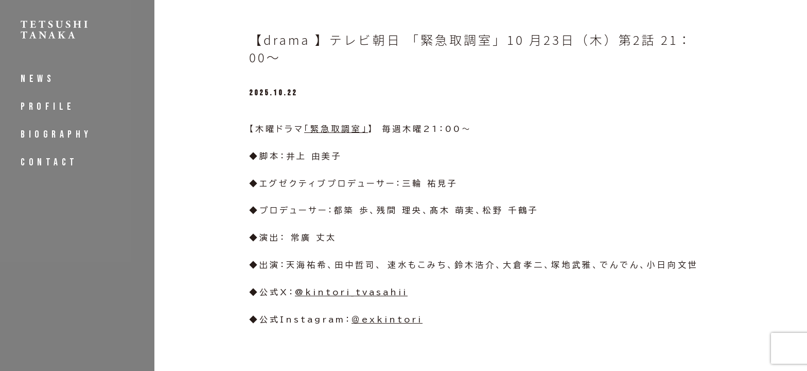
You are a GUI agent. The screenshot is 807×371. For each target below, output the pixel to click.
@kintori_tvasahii (351, 292)
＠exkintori (387, 319)
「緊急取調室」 (336, 129)
